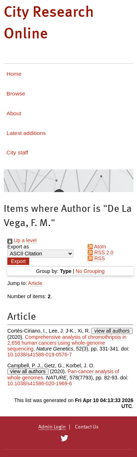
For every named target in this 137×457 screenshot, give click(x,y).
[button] (18, 261)
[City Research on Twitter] (64, 438)
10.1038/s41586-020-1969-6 (39, 383)
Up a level (22, 240)
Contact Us (87, 427)
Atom (95, 247)
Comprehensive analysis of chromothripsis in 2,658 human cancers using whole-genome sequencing (66, 343)
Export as (18, 247)
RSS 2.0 (99, 252)
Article (35, 283)
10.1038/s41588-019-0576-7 (39, 354)
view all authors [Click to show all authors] (112, 331)
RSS (95, 258)
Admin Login (52, 427)
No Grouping (90, 271)
